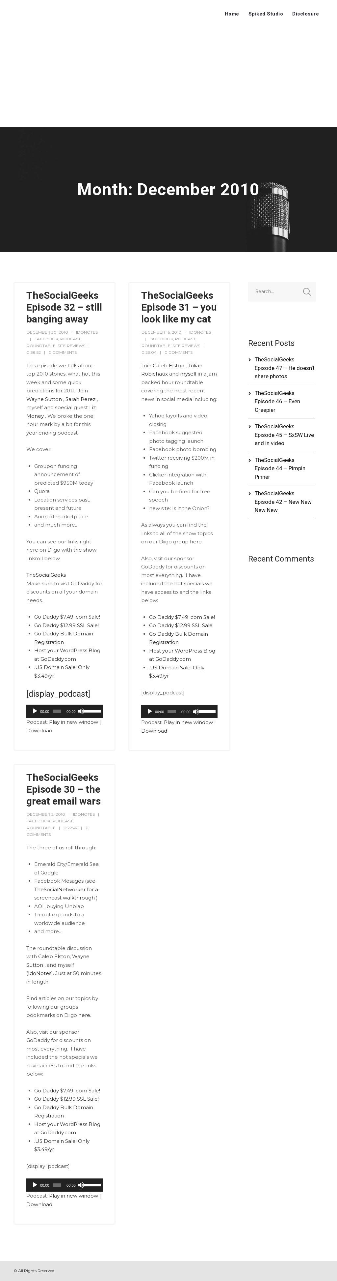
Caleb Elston (168, 365)
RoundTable (41, 345)
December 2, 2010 (46, 814)
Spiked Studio (265, 14)
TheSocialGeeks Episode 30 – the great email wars (63, 789)
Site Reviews (71, 345)
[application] (64, 711)
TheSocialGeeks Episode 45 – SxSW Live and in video (284, 434)
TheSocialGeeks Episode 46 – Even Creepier (277, 401)
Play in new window (73, 722)
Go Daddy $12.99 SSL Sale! (66, 625)
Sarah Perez (80, 399)
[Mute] (81, 711)
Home (232, 14)
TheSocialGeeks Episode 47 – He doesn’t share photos (285, 368)
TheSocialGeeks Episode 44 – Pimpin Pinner (280, 468)
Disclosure (305, 14)
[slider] (57, 711)
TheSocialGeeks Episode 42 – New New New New (283, 501)
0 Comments (63, 352)
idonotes (87, 332)
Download (39, 730)
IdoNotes (39, 973)
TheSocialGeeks (46, 575)
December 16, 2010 (161, 332)
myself (188, 374)
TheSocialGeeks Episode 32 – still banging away (64, 307)
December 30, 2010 (47, 332)
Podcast (70, 338)
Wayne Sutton (44, 399)
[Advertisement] (168, 77)
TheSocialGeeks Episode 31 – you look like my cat (179, 307)
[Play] (35, 711)
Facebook (46, 338)
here (196, 541)
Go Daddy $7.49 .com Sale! (67, 617)
